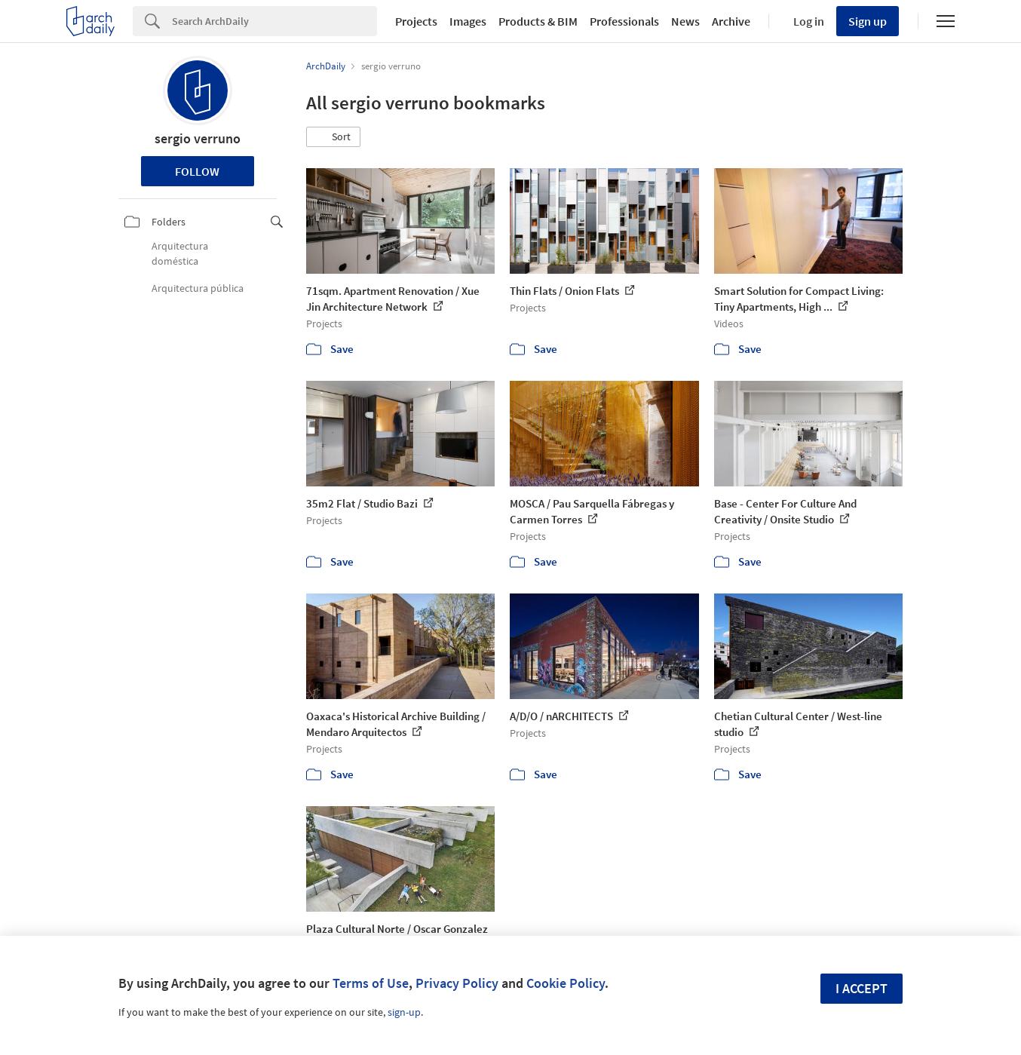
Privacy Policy (456, 983)
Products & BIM (538, 21)
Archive (731, 21)
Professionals (624, 21)
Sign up (867, 21)
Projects (416, 21)
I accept (862, 988)
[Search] (274, 21)
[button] (333, 137)
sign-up (404, 1012)
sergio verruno (198, 138)
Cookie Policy (565, 983)
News (685, 21)
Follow (197, 171)
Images (467, 21)
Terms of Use (371, 983)
